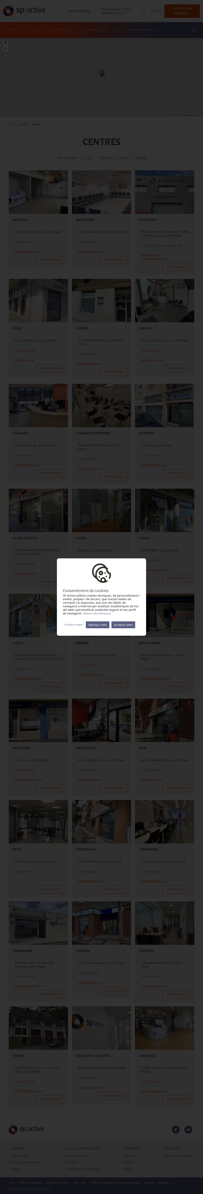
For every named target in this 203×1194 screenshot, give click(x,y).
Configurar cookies (73, 624)
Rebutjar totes (97, 625)
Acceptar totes (123, 625)
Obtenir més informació (97, 613)
